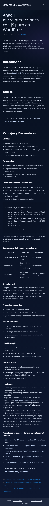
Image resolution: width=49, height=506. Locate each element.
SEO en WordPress (34, 479)
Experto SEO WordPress (17, 4)
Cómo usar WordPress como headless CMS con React (25, 440)
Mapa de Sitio (17, 501)
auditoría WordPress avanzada (26, 400)
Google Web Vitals (19, 73)
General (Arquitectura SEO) (15, 479)
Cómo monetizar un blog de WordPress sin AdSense (24, 462)
